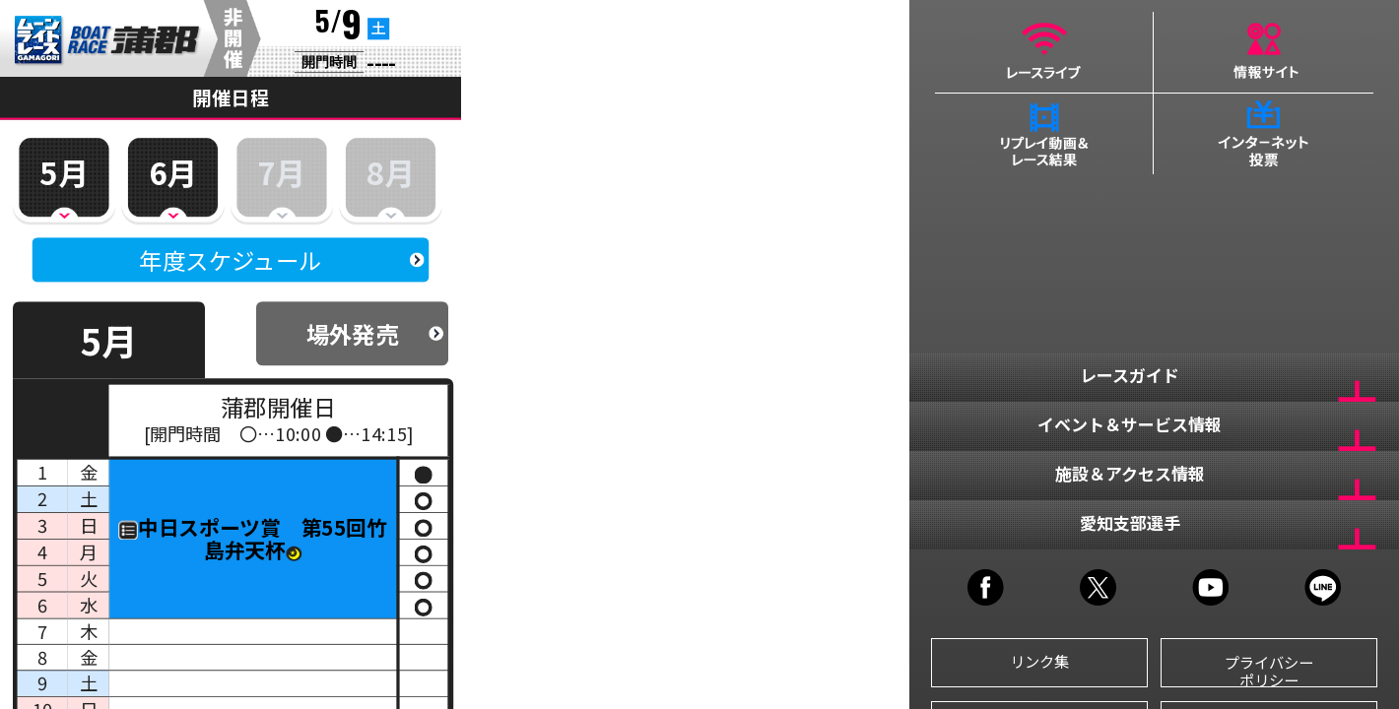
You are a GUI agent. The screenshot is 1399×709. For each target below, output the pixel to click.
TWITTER (1098, 587)
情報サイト (1263, 52)
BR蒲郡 (108, 41)
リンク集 (1039, 661)
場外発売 (352, 334)
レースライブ (1044, 52)
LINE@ (1322, 587)
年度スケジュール (230, 260)
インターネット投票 (1263, 134)
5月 (63, 171)
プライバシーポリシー (1269, 669)
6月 (173, 171)
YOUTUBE (1210, 587)
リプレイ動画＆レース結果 (1044, 134)
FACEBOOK (985, 587)
